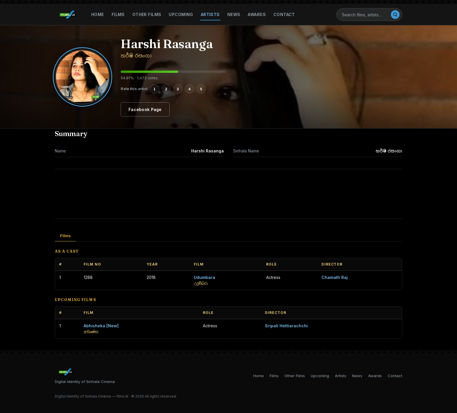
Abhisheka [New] (101, 325)
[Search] (366, 14)
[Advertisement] (228, 194)
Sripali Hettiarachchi (286, 325)
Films (118, 14)
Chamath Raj (334, 277)
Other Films (146, 14)
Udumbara (204, 277)
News (233, 14)
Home (97, 14)
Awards (257, 14)
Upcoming (181, 14)
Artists (210, 14)
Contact (284, 14)
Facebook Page (145, 109)
